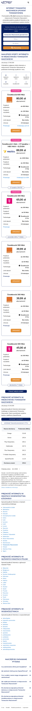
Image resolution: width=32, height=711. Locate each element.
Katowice (5, 576)
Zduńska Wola (7, 549)
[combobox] (16, 35)
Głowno (5, 512)
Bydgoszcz (6, 570)
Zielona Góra (6, 603)
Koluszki (5, 514)
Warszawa (6, 599)
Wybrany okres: (6, 469)
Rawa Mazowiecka (8, 539)
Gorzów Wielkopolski (9, 574)
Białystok (5, 568)
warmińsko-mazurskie (9, 645)
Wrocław (5, 601)
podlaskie (5, 637)
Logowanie (25, 707)
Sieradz (5, 541)
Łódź (4, 524)
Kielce (4, 578)
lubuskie (5, 627)
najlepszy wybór (5, 78)
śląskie (5, 641)
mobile (26, 84)
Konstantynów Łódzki (9, 516)
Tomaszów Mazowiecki (10, 545)
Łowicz (5, 526)
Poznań (5, 591)
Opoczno (5, 528)
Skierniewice (6, 543)
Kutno (4, 518)
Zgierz (4, 551)
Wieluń (5, 547)
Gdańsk (5, 572)
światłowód (16, 84)
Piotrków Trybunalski (9, 534)
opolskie (5, 633)
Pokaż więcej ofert (16, 391)
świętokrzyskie (7, 643)
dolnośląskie (6, 618)
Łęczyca (5, 522)
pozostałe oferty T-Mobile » (16, 237)
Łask (4, 520)
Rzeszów (5, 593)
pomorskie (6, 639)
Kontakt (8, 707)
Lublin (4, 583)
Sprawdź (16, 131)
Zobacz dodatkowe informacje (9, 487)
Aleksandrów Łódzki (9, 507)
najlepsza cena (16, 78)
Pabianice (5, 532)
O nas (2, 707)
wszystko (5, 84)
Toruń (4, 597)
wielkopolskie (7, 647)
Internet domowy (16, 419)
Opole (4, 589)
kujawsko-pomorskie (9, 620)
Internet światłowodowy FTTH (16, 423)
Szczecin (5, 595)
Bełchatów (6, 510)
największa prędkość (26, 78)
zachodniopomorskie (9, 649)
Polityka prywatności (16, 707)
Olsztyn (5, 587)
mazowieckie (6, 631)
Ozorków (5, 530)
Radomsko (6, 536)
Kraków (5, 580)
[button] (28, 2)
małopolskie (6, 629)
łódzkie (5, 622)
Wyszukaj (16, 48)
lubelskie (5, 624)
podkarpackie (7, 635)
